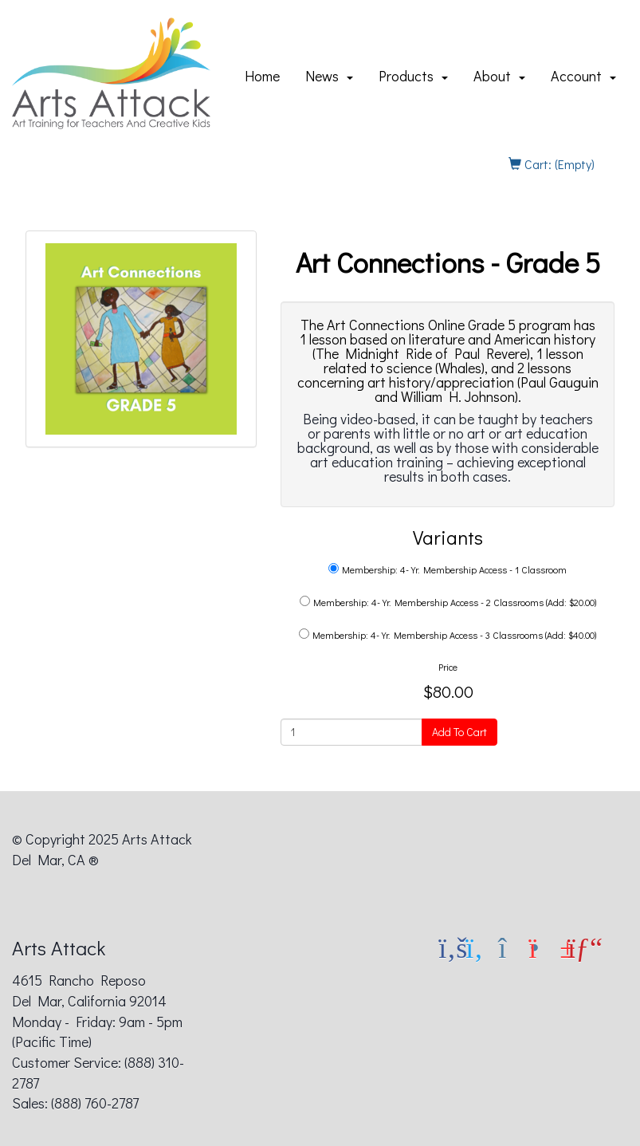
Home (262, 75)
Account (583, 75)
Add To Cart (459, 731)
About (499, 75)
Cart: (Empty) (551, 164)
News (329, 75)
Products (413, 75)
